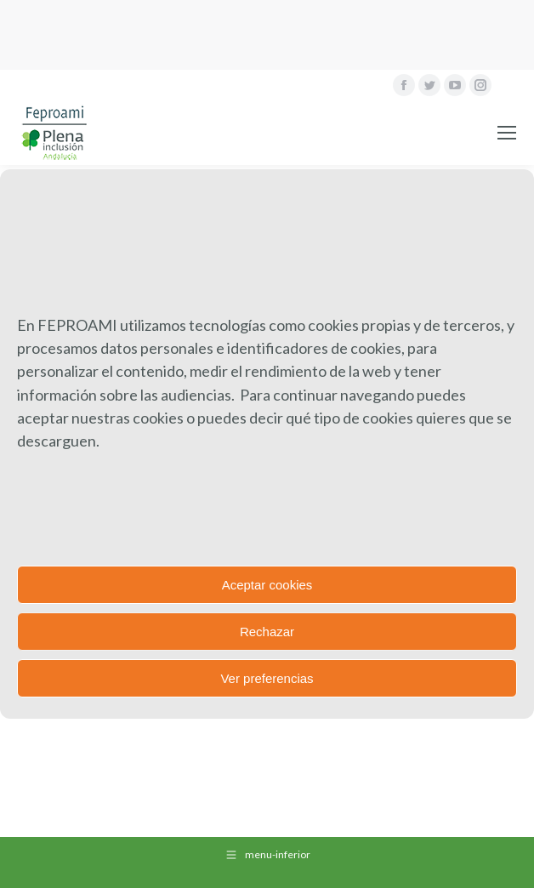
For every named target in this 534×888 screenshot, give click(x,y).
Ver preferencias (266, 678)
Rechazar (267, 631)
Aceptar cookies (267, 585)
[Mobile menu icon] (507, 132)
